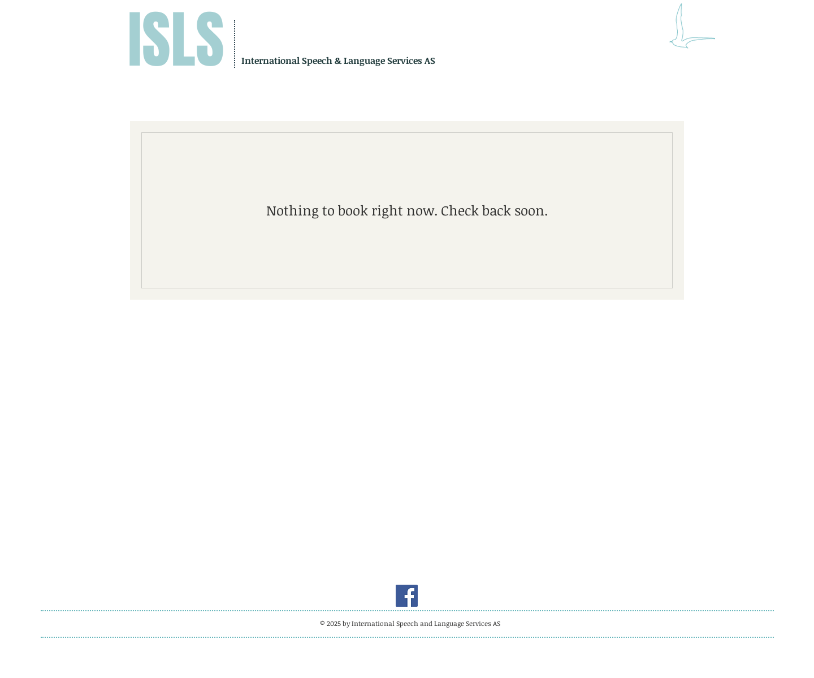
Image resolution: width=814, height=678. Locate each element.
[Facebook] (407, 596)
